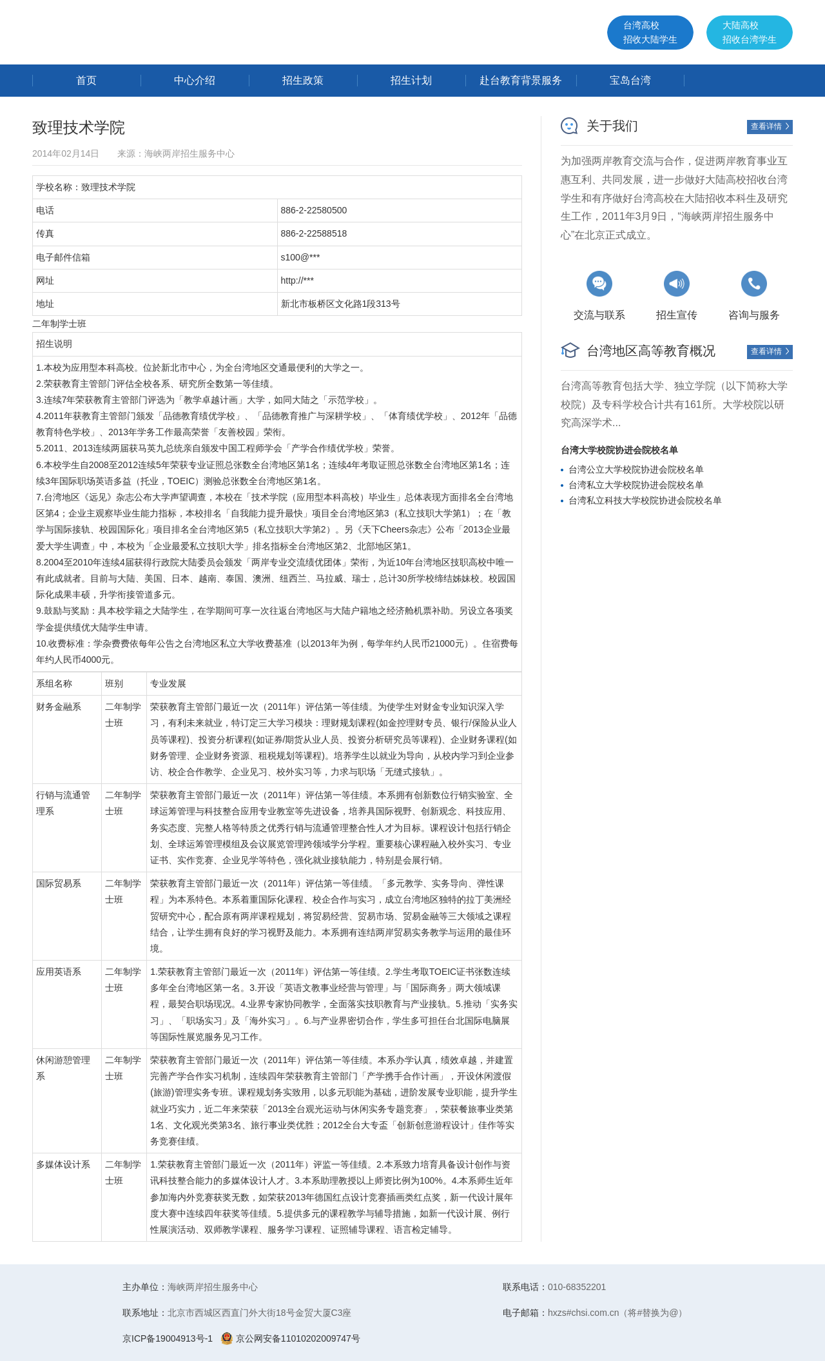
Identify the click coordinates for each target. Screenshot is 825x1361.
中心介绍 (194, 80)
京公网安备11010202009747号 (290, 1338)
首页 (86, 80)
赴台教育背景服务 (521, 80)
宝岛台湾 (630, 80)
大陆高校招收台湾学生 (750, 32)
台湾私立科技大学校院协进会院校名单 (645, 500)
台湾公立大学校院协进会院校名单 (636, 469)
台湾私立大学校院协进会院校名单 (636, 485)
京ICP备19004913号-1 (167, 1338)
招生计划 (411, 80)
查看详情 (771, 126)
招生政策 (303, 80)
